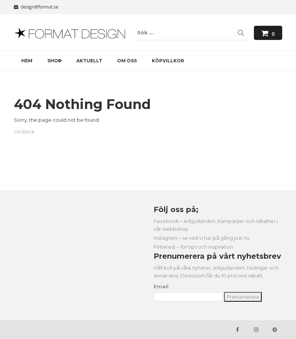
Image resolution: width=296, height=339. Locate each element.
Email (161, 286)
